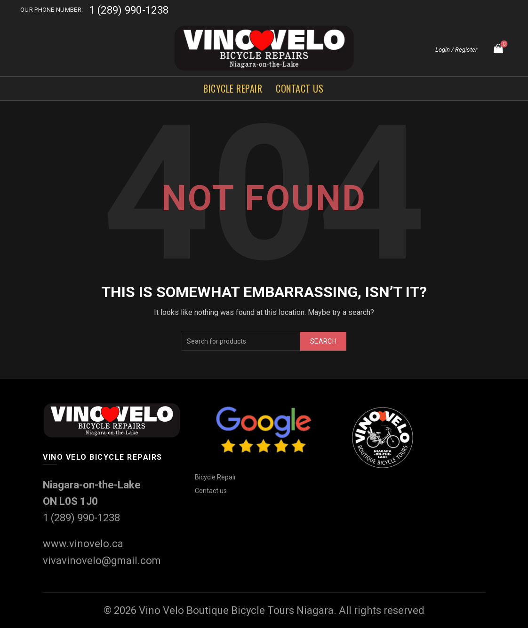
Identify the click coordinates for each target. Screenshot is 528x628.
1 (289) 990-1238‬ (128, 10)
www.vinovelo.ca (83, 544)
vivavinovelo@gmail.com (102, 560)
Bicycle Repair (232, 88)
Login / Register (456, 49)
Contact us (299, 88)
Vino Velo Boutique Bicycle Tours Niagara (236, 610)
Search (323, 341)
